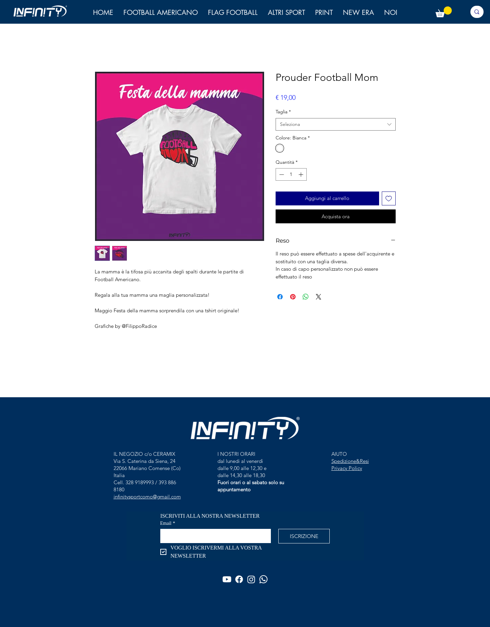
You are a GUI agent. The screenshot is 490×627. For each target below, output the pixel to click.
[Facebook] (239, 579)
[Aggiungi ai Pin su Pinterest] (293, 297)
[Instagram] (251, 579)
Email (167, 523)
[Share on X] (318, 297)
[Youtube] (227, 579)
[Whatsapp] (263, 579)
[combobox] (336, 124)
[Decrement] (281, 174)
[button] (390, 12)
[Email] (213, 535)
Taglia (283, 112)
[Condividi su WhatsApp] (306, 297)
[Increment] (301, 174)
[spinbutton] (291, 174)
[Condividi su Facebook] (280, 297)
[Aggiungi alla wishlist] (389, 198)
